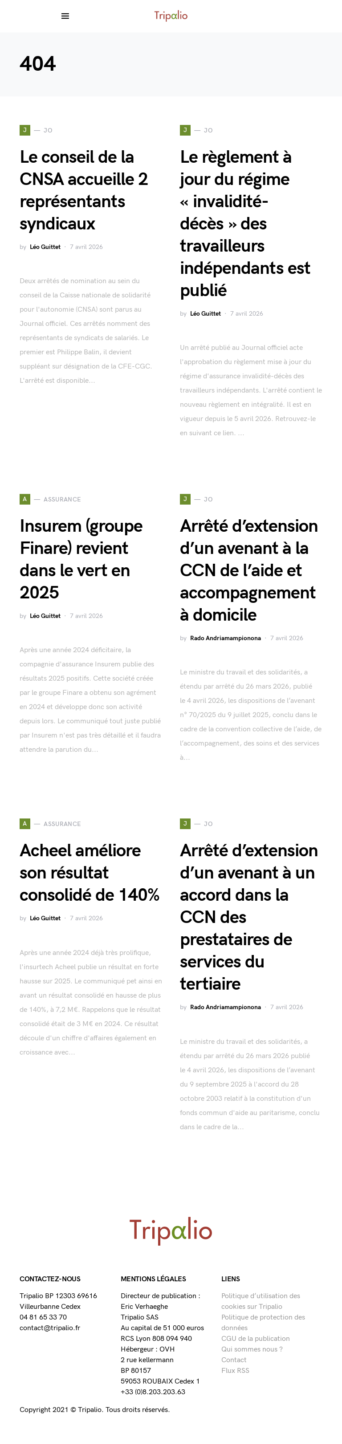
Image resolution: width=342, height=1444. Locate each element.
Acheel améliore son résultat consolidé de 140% (89, 873)
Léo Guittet (45, 247)
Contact (234, 1360)
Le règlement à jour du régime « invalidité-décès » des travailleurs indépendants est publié (245, 224)
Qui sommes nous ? (252, 1349)
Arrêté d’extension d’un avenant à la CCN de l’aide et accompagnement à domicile (249, 571)
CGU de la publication (255, 1339)
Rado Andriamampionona (225, 638)
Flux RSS (235, 1371)
